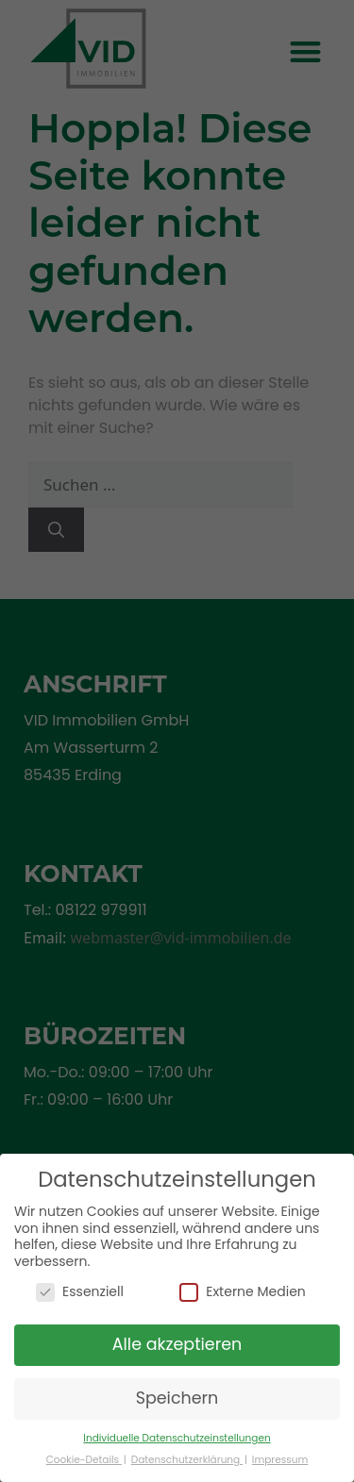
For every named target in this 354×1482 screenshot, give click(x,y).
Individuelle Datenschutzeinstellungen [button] (176, 1438)
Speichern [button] (177, 1398)
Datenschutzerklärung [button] (187, 1460)
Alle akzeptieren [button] (177, 1344)
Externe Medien (242, 1291)
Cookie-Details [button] (84, 1460)
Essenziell (80, 1291)
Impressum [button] (280, 1460)
